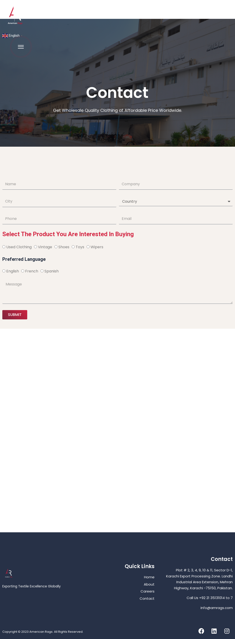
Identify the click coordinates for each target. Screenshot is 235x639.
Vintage (45, 247)
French (31, 271)
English (12, 271)
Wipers (97, 247)
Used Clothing (19, 247)
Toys (80, 247)
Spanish (51, 271)
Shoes (63, 247)
